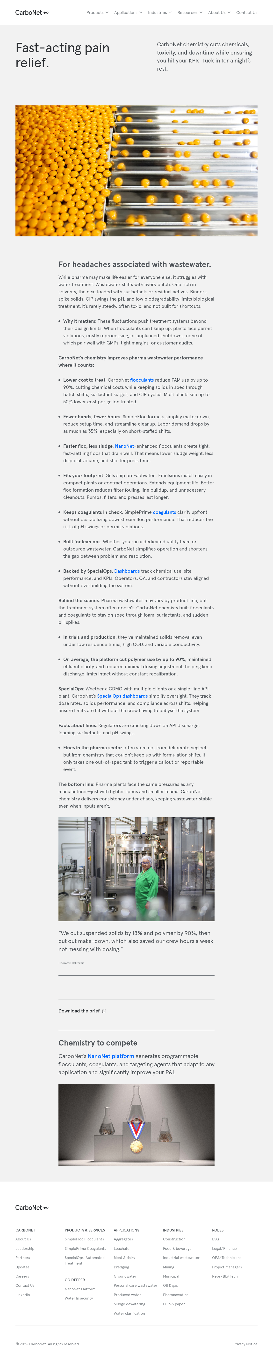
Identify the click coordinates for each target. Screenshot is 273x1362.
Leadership (24, 1248)
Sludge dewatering (129, 1303)
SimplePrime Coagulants (85, 1248)
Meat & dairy (124, 1257)
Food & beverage (177, 1248)
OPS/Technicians (226, 1257)
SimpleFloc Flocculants (84, 1239)
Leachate (121, 1248)
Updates (22, 1267)
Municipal (171, 1276)
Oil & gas (170, 1285)
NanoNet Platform (80, 1288)
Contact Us (247, 12)
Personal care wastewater (135, 1285)
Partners (22, 1257)
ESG (215, 1239)
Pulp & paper (174, 1303)
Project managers (227, 1267)
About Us (23, 1239)
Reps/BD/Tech (225, 1276)
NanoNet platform (111, 1056)
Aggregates (123, 1239)
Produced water (127, 1294)
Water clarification (129, 1313)
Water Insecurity (79, 1298)
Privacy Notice (245, 1343)
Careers (22, 1276)
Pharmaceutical (176, 1294)
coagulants (164, 512)
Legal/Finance (224, 1248)
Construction (174, 1239)
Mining (168, 1267)
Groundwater (125, 1276)
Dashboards (127, 571)
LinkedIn (22, 1294)
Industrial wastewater (181, 1257)
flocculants (142, 380)
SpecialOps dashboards (123, 696)
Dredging (121, 1267)
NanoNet (124, 446)
